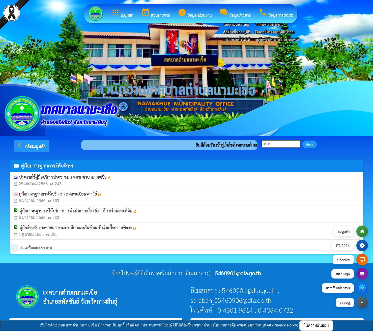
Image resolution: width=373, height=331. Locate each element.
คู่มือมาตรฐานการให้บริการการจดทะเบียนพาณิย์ (60, 194)
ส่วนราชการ (155, 13)
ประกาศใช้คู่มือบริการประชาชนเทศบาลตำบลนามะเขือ (65, 177)
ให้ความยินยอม (316, 325)
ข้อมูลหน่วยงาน (195, 13)
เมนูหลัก (122, 13)
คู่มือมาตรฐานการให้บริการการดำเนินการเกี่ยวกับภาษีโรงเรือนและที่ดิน (78, 210)
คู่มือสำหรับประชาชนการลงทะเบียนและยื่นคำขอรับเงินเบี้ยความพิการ (78, 227)
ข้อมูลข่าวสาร (235, 13)
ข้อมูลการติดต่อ (276, 13)
